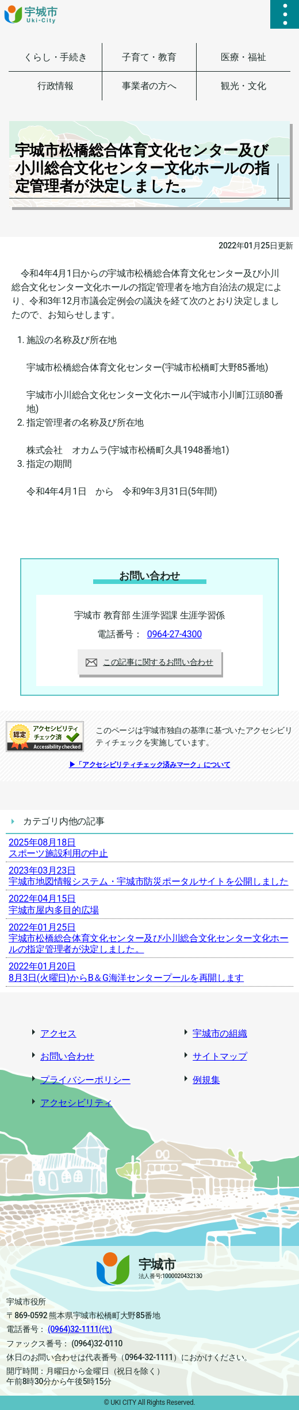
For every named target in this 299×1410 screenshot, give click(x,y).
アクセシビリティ (76, 1102)
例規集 (206, 1079)
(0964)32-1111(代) (80, 1329)
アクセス (58, 1033)
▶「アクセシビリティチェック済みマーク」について (150, 765)
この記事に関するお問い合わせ (149, 662)
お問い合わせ (67, 1056)
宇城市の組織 (220, 1033)
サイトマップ (220, 1056)
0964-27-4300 (174, 634)
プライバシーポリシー (85, 1079)
